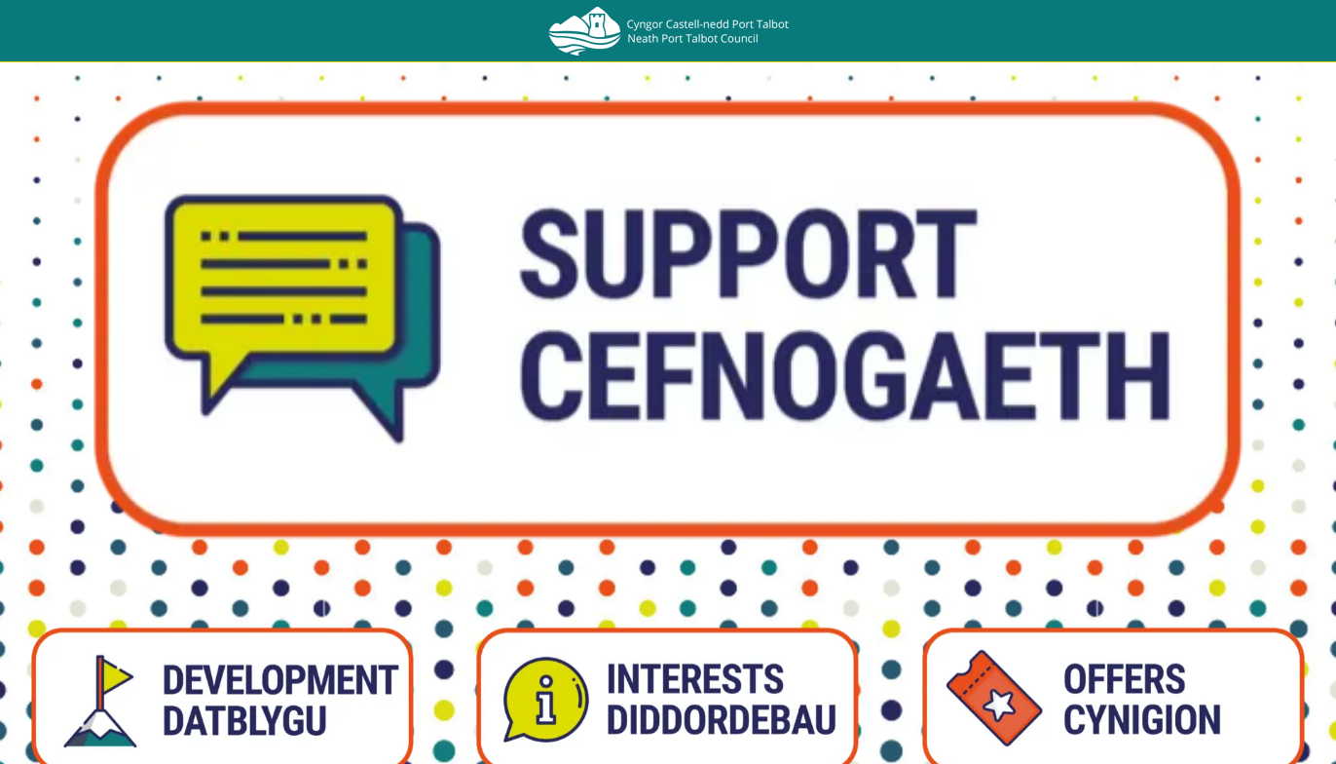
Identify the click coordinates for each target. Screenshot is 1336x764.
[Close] (31, 31)
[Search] (1285, 31)
